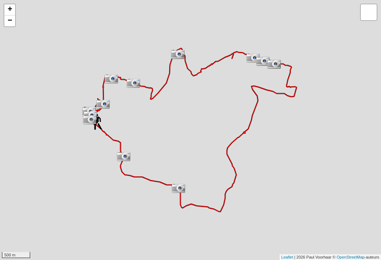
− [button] (10, 21)
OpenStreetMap (351, 257)
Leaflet (287, 257)
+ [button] (10, 9)
